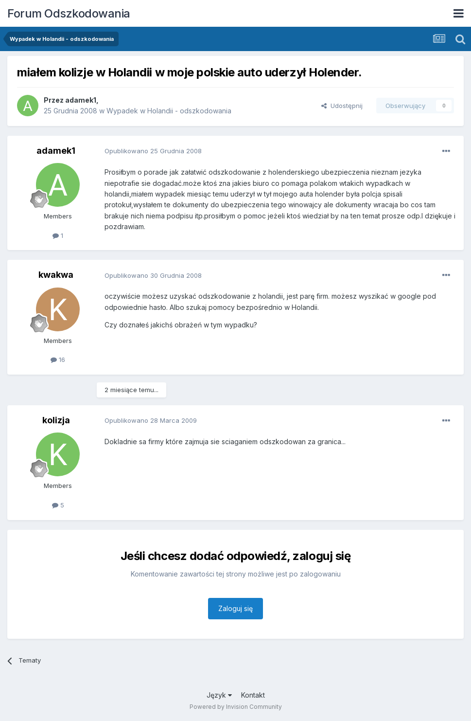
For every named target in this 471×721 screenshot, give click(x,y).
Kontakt (253, 695)
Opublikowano (153, 151)
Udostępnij (342, 105)
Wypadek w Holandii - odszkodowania (168, 111)
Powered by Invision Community (236, 706)
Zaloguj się (235, 608)
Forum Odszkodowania (68, 13)
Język (219, 695)
